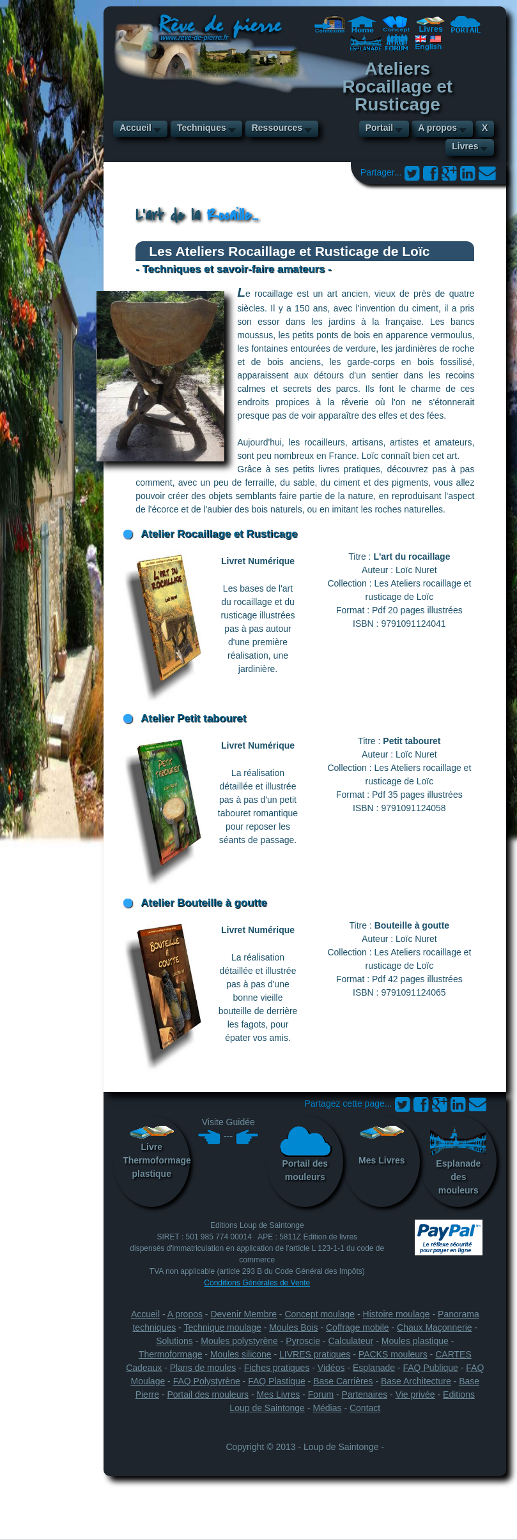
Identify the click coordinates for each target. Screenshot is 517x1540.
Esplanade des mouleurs (458, 1160)
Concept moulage (319, 1314)
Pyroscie (303, 1341)
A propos (437, 128)
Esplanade (374, 1368)
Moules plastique (415, 1341)
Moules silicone (241, 1354)
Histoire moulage (396, 1314)
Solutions (174, 1341)
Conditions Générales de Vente (257, 1282)
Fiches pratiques (277, 1368)
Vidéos (331, 1368)
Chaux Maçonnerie (434, 1327)
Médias (327, 1408)
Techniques (201, 128)
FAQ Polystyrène (206, 1381)
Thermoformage (171, 1354)
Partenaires (365, 1394)
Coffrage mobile (357, 1327)
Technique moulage (222, 1327)
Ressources (277, 128)
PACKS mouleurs (393, 1354)
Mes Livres (382, 1145)
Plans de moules (203, 1368)
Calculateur (350, 1341)
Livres (465, 146)
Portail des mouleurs (305, 1153)
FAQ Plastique (276, 1381)
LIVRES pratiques (314, 1354)
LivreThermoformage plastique (156, 1152)
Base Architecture (416, 1381)
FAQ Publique (430, 1368)
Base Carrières (343, 1381)
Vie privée (415, 1394)
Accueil (135, 128)
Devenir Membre (243, 1314)
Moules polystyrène (239, 1341)
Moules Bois (293, 1327)
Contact (365, 1408)
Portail (380, 128)
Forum (321, 1394)
